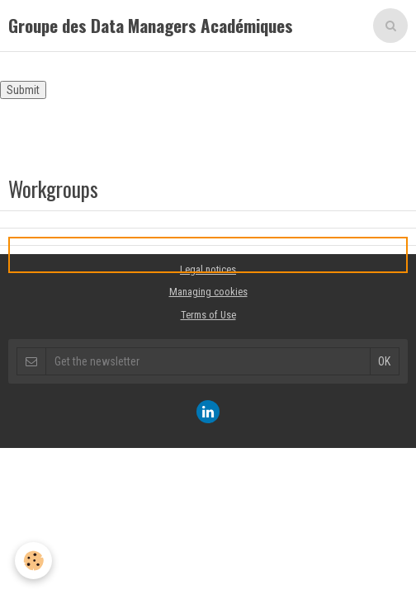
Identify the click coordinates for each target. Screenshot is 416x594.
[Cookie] (33, 560)
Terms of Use (208, 315)
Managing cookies (208, 291)
